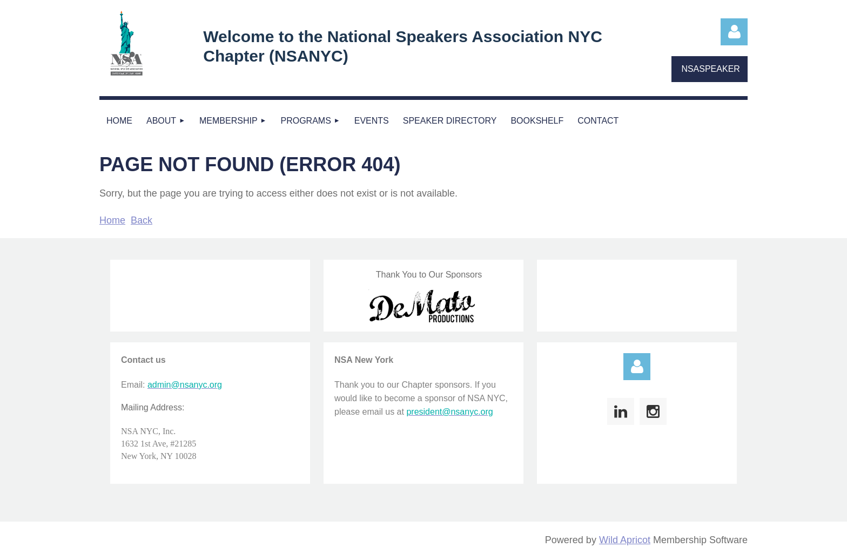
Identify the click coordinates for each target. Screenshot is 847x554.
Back (141, 220)
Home (112, 220)
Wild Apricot (624, 540)
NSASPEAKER (710, 68)
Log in (734, 31)
